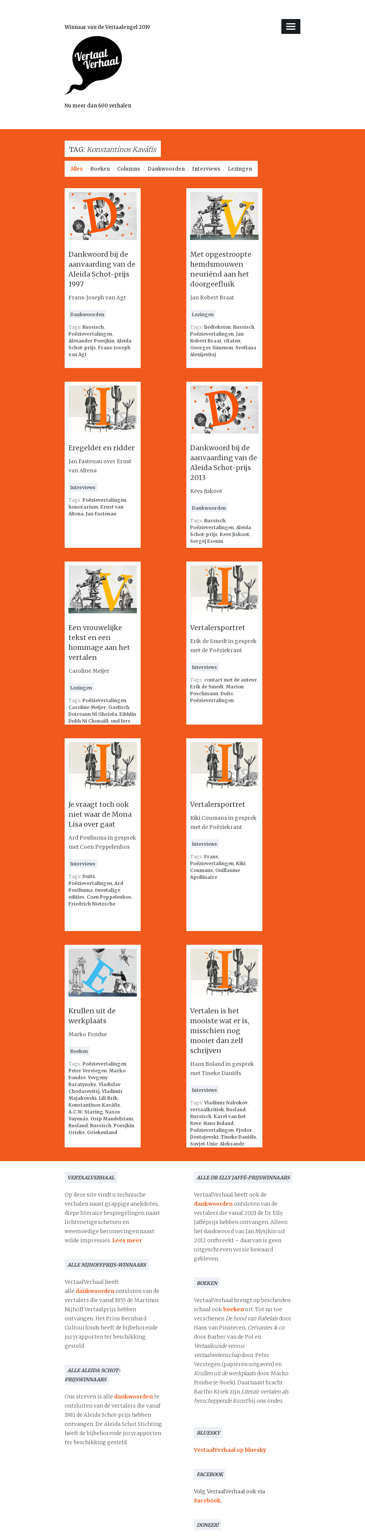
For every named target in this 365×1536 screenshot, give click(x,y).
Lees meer (127, 1240)
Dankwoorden (166, 169)
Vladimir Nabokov (226, 1103)
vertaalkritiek (207, 1109)
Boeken (100, 169)
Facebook (207, 1500)
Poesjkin (124, 1125)
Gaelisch (118, 707)
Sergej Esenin (206, 541)
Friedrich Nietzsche (91, 904)
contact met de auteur (230, 680)
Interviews (206, 169)
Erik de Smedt (207, 687)
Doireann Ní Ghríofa (92, 714)
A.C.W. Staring (85, 1112)
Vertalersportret (217, 627)
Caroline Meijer (87, 707)
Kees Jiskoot (234, 534)
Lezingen (240, 169)
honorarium (83, 507)
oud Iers (120, 721)
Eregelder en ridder (101, 447)
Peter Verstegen (87, 1071)
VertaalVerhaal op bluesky (230, 1449)
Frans (211, 856)
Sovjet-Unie (203, 1144)
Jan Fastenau (101, 514)
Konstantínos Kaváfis (94, 1105)
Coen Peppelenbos (109, 897)
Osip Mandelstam (111, 1119)
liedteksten (217, 327)
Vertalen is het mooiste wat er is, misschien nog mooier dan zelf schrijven (219, 1030)
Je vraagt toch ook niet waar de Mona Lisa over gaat (100, 814)
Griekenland (102, 1132)
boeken (233, 1309)
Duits (227, 693)
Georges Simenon (211, 347)
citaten (232, 341)
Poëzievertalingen (90, 334)
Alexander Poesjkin (91, 341)
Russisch (93, 327)
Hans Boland (218, 1123)
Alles (76, 169)
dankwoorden (95, 1291)
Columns (128, 169)
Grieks (76, 1132)
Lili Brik (108, 1098)
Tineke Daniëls (238, 1137)
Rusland (78, 1125)
